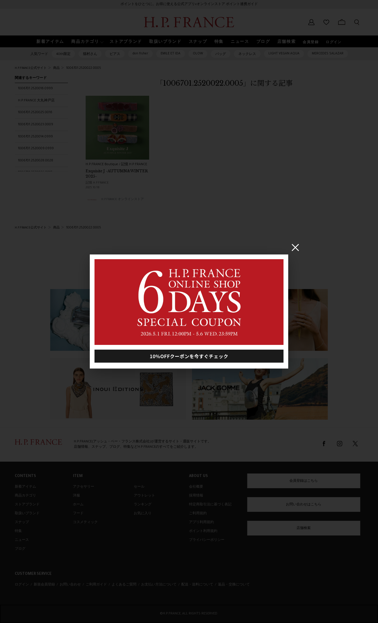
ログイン (334, 42)
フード (78, 513)
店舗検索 (303, 528)
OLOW (198, 54)
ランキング (142, 505)
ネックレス (247, 54)
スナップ (22, 522)
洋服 (76, 496)
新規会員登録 (44, 585)
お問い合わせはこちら (303, 505)
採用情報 (196, 496)
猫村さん (90, 54)
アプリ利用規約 (201, 522)
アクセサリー (83, 487)
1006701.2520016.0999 (35, 88)
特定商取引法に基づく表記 (210, 505)
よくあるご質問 (124, 585)
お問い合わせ (70, 585)
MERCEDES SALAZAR (327, 54)
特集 (18, 531)
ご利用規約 (198, 513)
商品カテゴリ (25, 496)
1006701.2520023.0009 (35, 124)
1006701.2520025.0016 (35, 112)
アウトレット (144, 496)
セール (139, 487)
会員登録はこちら (303, 481)
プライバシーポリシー (206, 540)
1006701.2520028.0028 (35, 161)
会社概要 (196, 487)
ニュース (22, 540)
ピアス (115, 54)
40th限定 (63, 54)
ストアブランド (27, 505)
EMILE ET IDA (170, 54)
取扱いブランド (27, 513)
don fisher (140, 54)
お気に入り (142, 513)
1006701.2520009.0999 (36, 148)
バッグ (220, 54)
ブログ (20, 549)
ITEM (78, 476)
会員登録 (311, 42)
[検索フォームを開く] (357, 22)
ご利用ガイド (96, 585)
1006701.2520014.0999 (35, 137)
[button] (87, 41)
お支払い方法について (159, 585)
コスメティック (85, 522)
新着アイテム (25, 487)
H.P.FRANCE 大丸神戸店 (36, 101)
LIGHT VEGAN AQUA (283, 54)
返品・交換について (234, 585)
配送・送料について (197, 585)
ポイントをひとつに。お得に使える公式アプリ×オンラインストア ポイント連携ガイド (189, 4)
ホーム (78, 505)
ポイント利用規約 (203, 531)
